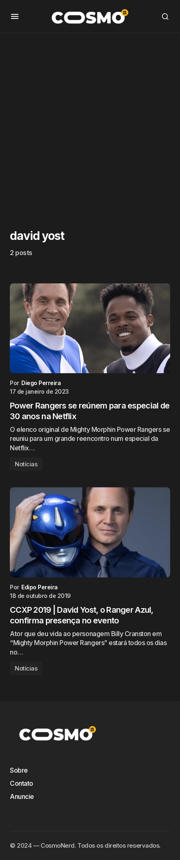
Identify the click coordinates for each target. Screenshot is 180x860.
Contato (21, 783)
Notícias (26, 464)
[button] (15, 16)
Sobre (19, 770)
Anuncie (22, 796)
